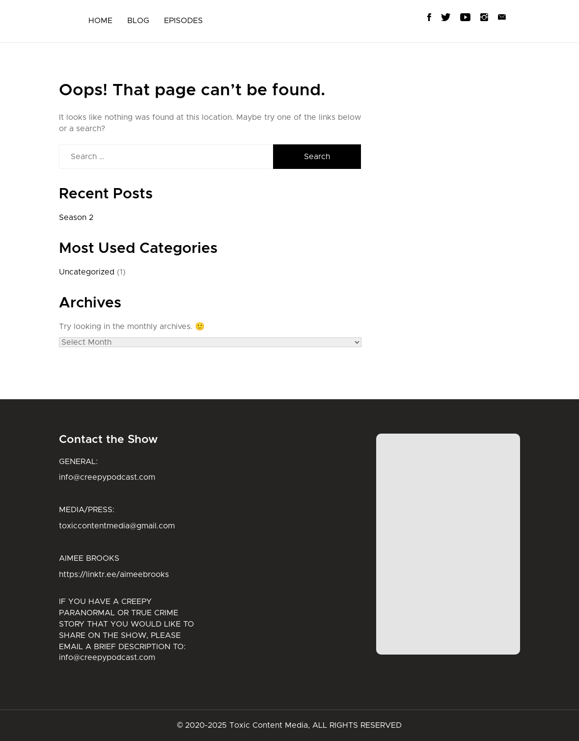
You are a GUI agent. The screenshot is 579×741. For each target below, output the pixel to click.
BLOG (138, 21)
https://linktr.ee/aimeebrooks (114, 574)
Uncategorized (86, 272)
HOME (100, 21)
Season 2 (76, 217)
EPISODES (183, 21)
